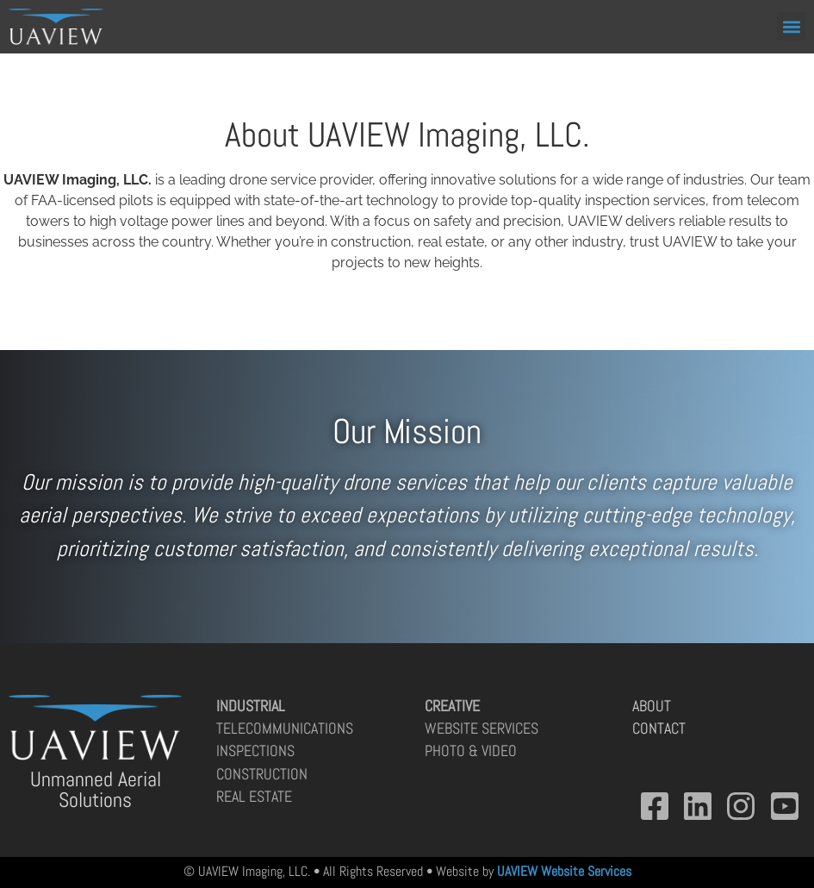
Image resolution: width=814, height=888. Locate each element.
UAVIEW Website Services (564, 871)
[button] (791, 26)
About (651, 706)
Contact (659, 728)
